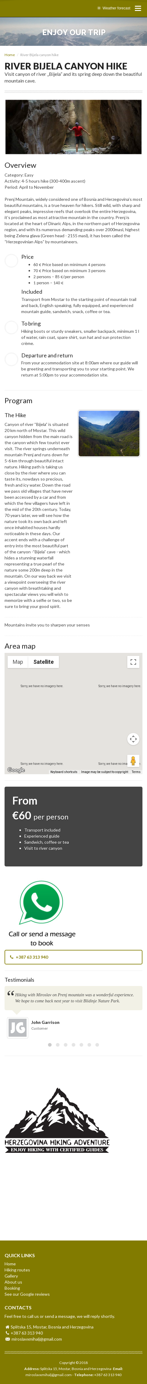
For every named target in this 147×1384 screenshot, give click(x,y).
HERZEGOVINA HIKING (18, 8)
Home (10, 54)
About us (13, 1281)
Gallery (11, 1275)
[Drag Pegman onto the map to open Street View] (133, 761)
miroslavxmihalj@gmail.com (37, 1339)
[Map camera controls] (133, 739)
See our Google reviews (27, 1294)
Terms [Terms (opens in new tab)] (136, 772)
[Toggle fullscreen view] (133, 662)
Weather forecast (113, 8)
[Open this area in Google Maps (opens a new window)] (16, 770)
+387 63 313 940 (28, 957)
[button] (60, 701)
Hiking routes (17, 1269)
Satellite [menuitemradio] (43, 662)
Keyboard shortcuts (63, 772)
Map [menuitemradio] (18, 662)
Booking (12, 1288)
